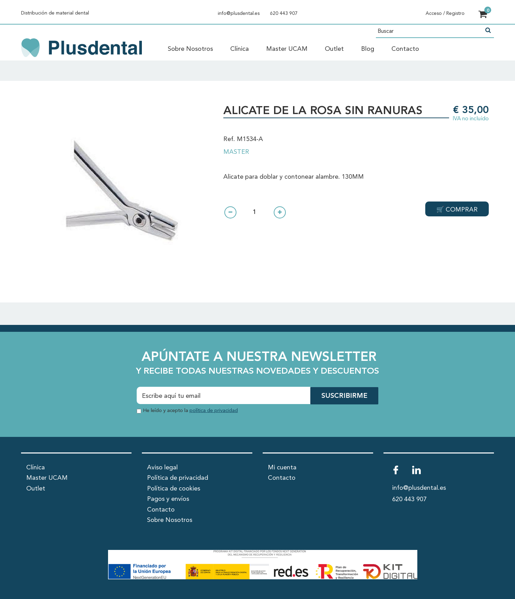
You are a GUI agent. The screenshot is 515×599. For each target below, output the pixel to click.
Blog (367, 49)
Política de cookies (173, 488)
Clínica (239, 49)
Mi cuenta (282, 467)
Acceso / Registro (445, 13)
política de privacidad (214, 410)
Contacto (405, 49)
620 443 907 (284, 13)
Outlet (334, 49)
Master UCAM (287, 49)
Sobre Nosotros (190, 49)
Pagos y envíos (168, 499)
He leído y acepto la (190, 410)
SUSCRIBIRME (344, 396)
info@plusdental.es (239, 13)
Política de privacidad (177, 478)
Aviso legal (162, 467)
